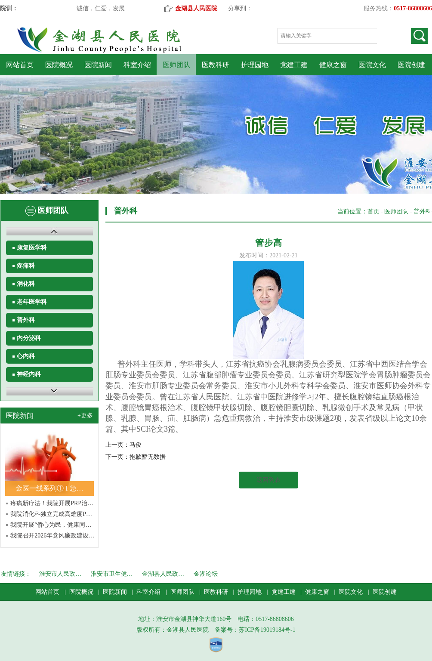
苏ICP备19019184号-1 (267, 630)
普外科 (26, 320)
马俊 (136, 445)
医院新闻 (98, 64)
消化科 (26, 284)
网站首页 (20, 64)
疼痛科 (26, 266)
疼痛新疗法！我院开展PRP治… (51, 503)
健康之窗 (333, 64)
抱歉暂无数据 (148, 457)
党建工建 (294, 64)
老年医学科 (32, 302)
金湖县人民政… (163, 574)
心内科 (26, 356)
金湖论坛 (206, 574)
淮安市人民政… (60, 574)
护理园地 (254, 64)
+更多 (85, 415)
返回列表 (268, 480)
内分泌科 (29, 338)
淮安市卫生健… (112, 574)
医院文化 (372, 64)
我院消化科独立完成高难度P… (51, 514)
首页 (373, 211)
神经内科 (29, 374)
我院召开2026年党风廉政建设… (52, 535)
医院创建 (411, 64)
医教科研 (215, 64)
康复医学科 (32, 247)
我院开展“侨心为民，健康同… (50, 525)
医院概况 (59, 64)
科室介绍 (137, 64)
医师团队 (176, 64)
